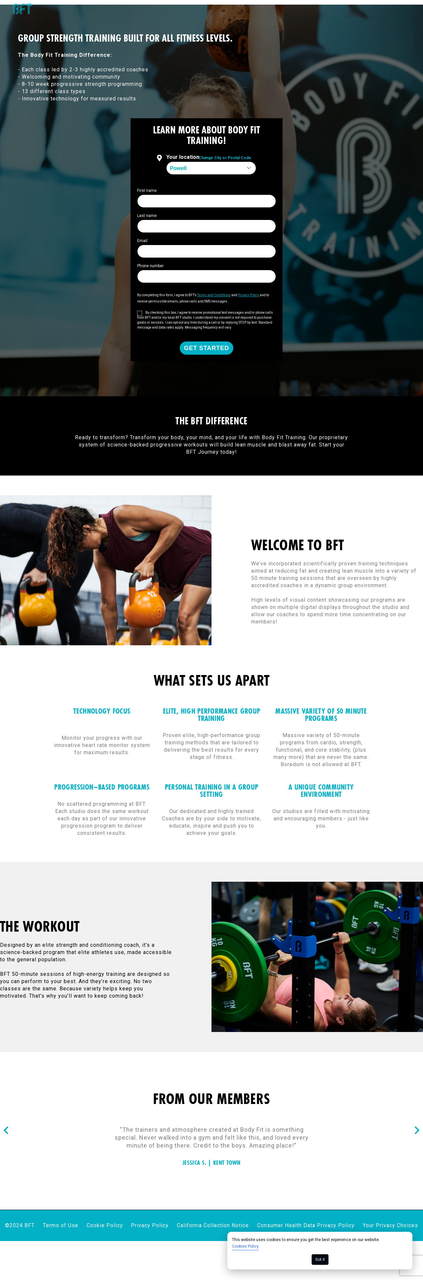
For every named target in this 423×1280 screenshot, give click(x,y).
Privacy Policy (150, 1146)
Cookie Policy (105, 1146)
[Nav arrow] (6, 1051)
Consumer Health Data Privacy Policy (306, 1146)
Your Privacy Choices (390, 1146)
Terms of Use (60, 1146)
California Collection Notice (213, 1146)
